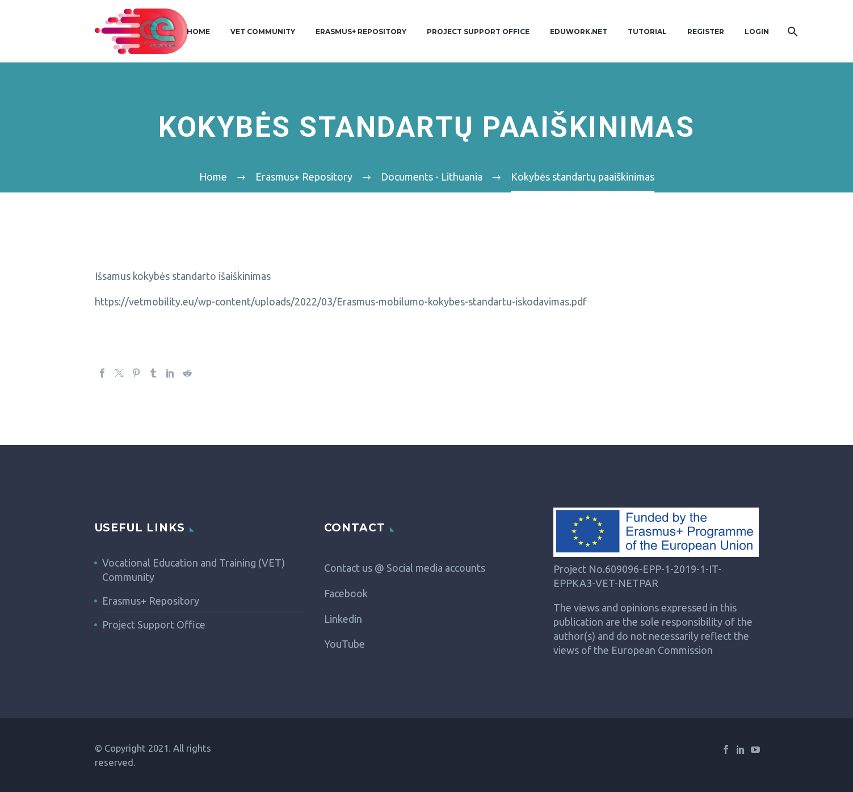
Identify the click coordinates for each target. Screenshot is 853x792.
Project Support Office (478, 31)
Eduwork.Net (578, 31)
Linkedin (343, 619)
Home (198, 31)
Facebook (346, 593)
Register (705, 31)
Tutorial (647, 31)
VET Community (262, 31)
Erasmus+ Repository (361, 31)
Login (757, 31)
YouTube (344, 643)
